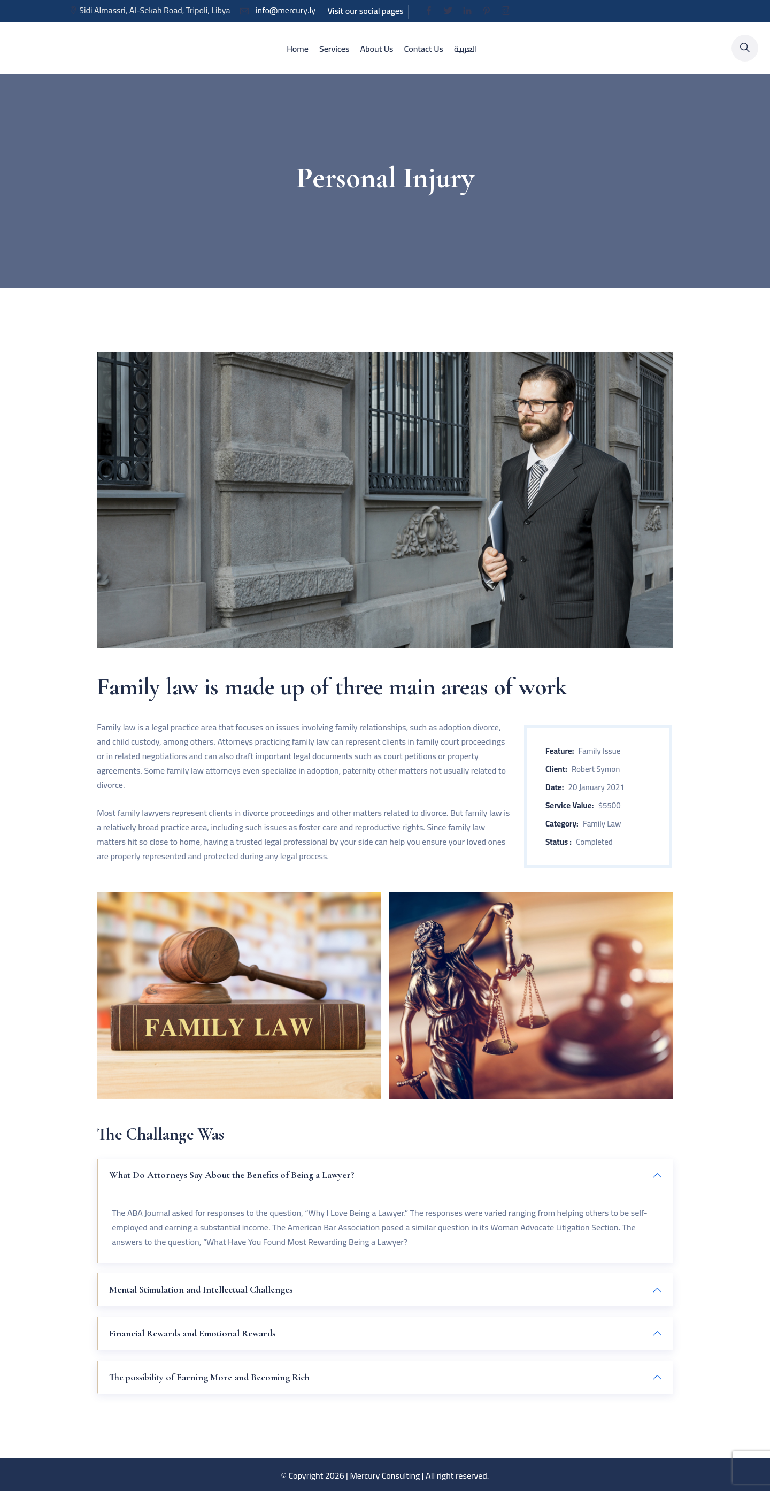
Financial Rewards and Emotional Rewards (192, 1333)
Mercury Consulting (385, 1475)
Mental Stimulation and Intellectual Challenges (200, 1289)
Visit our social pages (365, 11)
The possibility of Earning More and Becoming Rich (209, 1377)
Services (334, 49)
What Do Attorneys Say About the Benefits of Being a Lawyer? (232, 1175)
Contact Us (423, 49)
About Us (376, 49)
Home (298, 49)
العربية (466, 49)
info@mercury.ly (284, 10)
